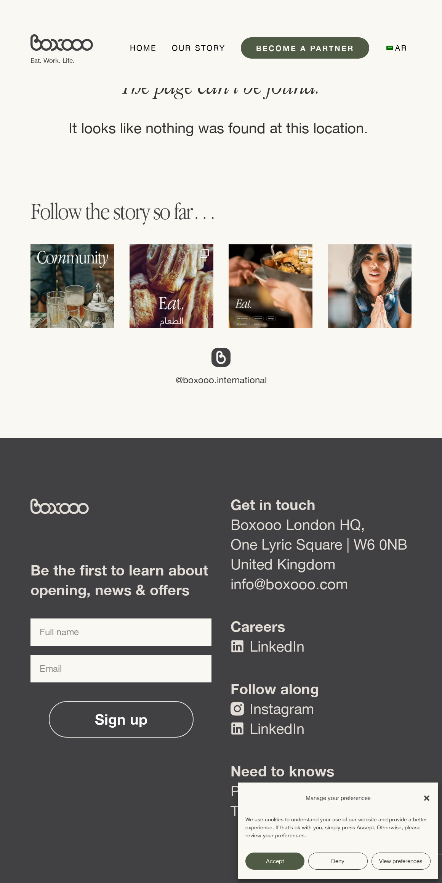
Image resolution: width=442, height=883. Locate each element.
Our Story (199, 47)
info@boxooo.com (289, 583)
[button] (427, 798)
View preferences (401, 861)
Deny (337, 861)
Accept (275, 861)
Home (143, 47)
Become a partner (305, 48)
